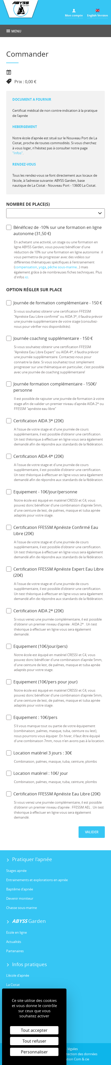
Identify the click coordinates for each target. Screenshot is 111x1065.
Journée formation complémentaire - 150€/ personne (51, 387)
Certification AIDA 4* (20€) (35, 456)
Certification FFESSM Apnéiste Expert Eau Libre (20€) (55, 572)
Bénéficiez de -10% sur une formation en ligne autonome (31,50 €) (54, 230)
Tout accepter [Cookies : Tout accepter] (34, 1030)
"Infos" (17, 153)
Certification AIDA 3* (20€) (35, 421)
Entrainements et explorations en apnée (37, 880)
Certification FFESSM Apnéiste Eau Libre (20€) (53, 794)
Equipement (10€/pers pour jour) (42, 682)
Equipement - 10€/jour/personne (41, 492)
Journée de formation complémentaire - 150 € (54, 303)
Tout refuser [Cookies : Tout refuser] (34, 1041)
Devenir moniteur (19, 898)
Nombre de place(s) (28, 204)
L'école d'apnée (17, 975)
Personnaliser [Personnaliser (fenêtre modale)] (34, 1052)
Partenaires (15, 951)
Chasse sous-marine (21, 907)
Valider (91, 832)
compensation (26, 267)
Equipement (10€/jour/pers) (36, 646)
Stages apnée (16, 870)
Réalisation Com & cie (72, 1059)
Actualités (13, 941)
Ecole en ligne (16, 932)
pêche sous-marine (62, 267)
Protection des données (79, 1054)
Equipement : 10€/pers (31, 717)
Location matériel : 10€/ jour (37, 773)
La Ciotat (13, 984)
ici (26, 277)
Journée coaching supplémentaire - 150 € (49, 338)
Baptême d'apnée (19, 889)
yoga (42, 267)
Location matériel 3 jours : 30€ (39, 753)
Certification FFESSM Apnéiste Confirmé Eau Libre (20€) (52, 530)
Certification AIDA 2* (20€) (35, 611)
